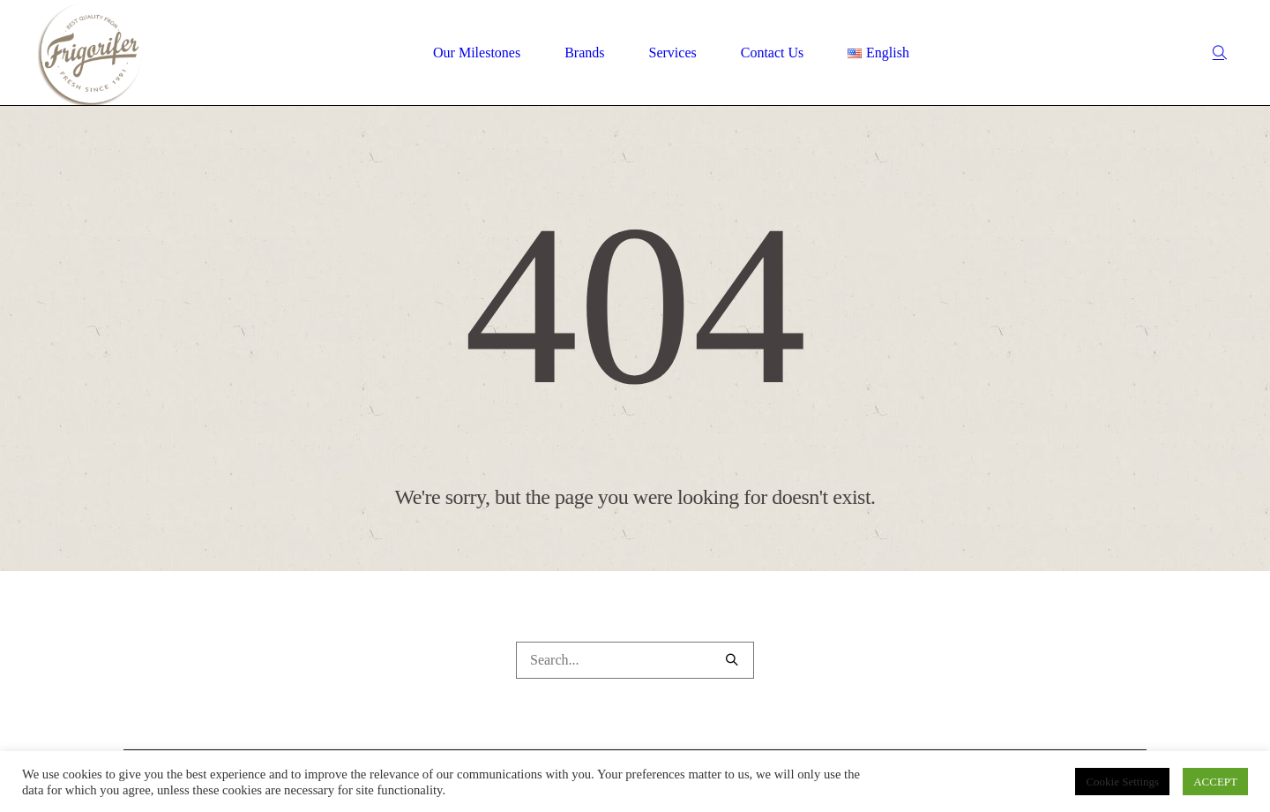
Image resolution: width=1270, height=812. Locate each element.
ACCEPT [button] (1215, 781)
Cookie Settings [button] (1122, 781)
